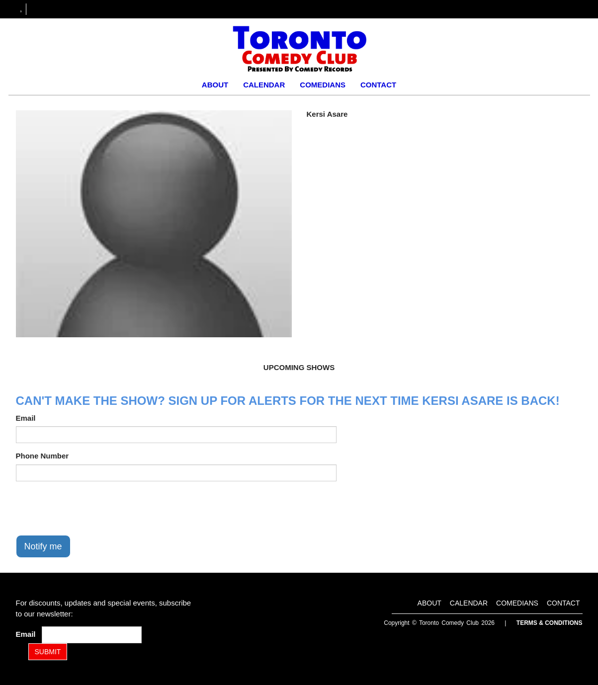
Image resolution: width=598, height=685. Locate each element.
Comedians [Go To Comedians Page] (322, 84)
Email (26, 418)
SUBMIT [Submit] (48, 652)
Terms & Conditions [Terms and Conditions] (549, 622)
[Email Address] (92, 634)
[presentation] (91, 508)
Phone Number (42, 456)
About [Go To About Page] (215, 84)
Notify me (43, 546)
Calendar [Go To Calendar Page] (264, 84)
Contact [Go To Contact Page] (378, 84)
